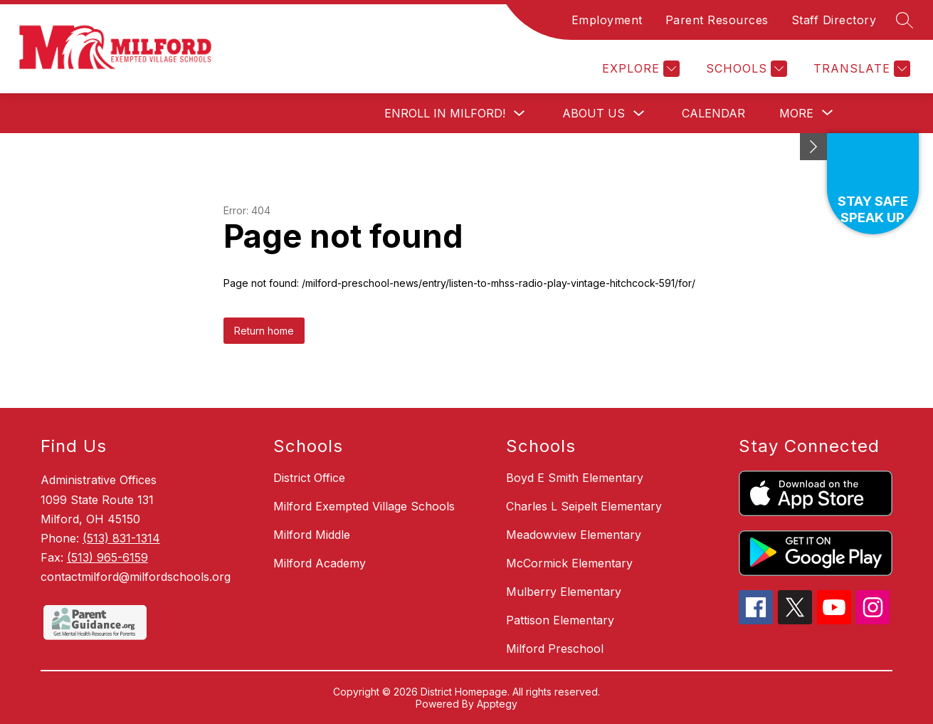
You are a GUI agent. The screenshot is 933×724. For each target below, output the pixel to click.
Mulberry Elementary (563, 591)
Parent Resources (717, 20)
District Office (309, 478)
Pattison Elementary (560, 620)
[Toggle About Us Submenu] (639, 113)
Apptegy (497, 704)
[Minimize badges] (813, 146)
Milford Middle (311, 535)
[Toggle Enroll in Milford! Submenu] (519, 113)
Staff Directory (834, 20)
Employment (607, 20)
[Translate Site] (860, 69)
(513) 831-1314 (121, 538)
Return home (264, 331)
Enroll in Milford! (444, 113)
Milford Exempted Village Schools (364, 506)
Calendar (713, 113)
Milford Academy (319, 563)
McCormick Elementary (569, 563)
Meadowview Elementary (573, 535)
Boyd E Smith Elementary (574, 478)
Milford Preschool (554, 648)
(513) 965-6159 (107, 557)
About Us (593, 113)
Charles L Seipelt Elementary (584, 506)
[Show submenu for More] (796, 113)
